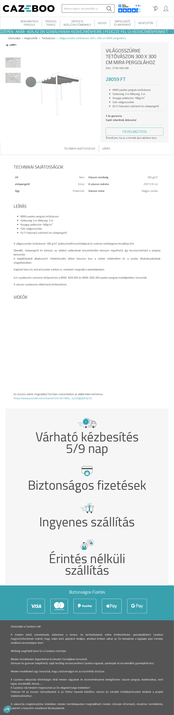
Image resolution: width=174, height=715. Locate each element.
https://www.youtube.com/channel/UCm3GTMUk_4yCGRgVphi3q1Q (53, 398)
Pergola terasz (51, 23)
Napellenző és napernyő (122, 23)
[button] (134, 132)
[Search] (83, 8)
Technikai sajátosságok (79, 148)
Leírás (106, 148)
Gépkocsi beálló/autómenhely (77, 23)
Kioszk (102, 23)
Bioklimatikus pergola (29, 23)
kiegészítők (145, 23)
